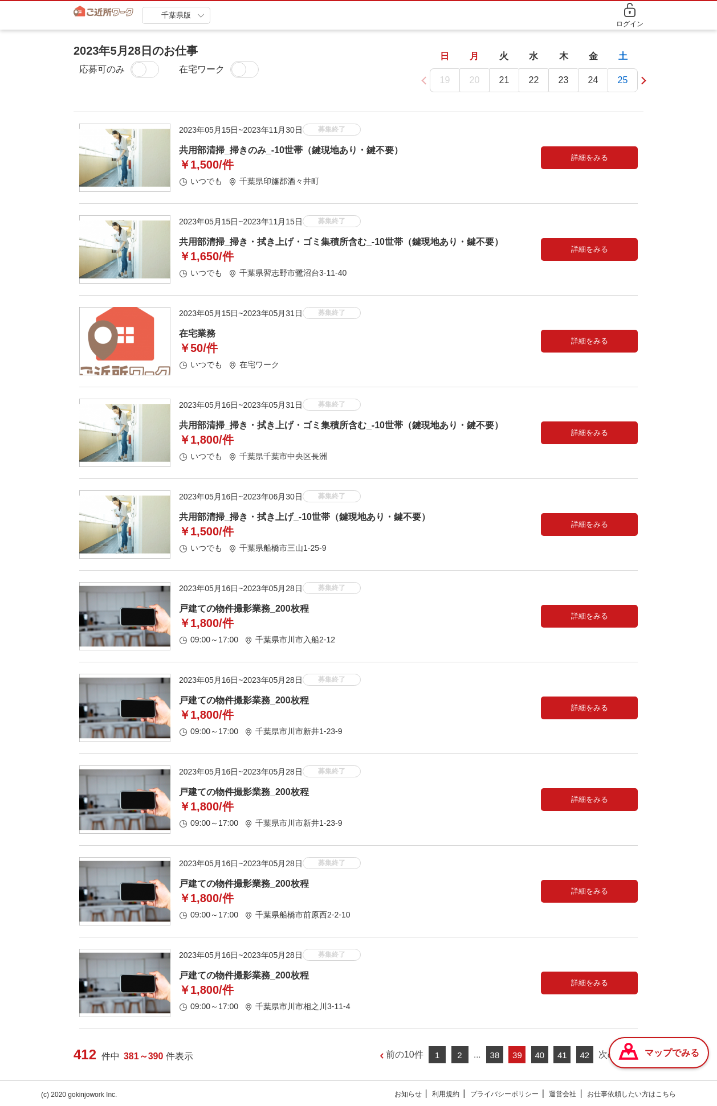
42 (584, 1055)
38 (495, 1055)
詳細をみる (589, 158)
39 (517, 1055)
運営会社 (562, 1095)
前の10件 (404, 1055)
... (477, 1054)
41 (562, 1055)
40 (540, 1055)
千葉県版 (176, 15)
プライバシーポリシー (504, 1095)
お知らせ (408, 1095)
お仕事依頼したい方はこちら (631, 1095)
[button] (641, 80)
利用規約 (445, 1095)
